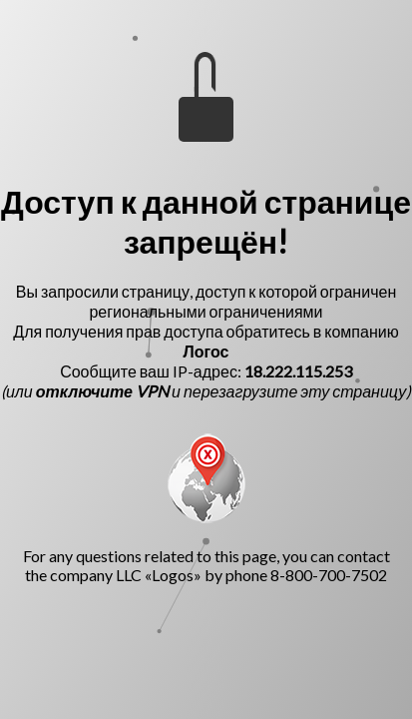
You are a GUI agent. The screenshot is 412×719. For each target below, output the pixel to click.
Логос (206, 351)
